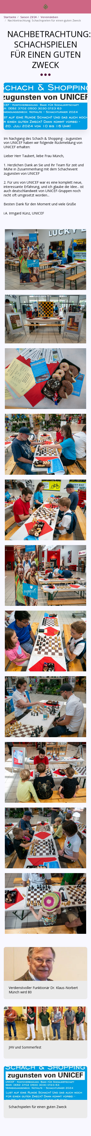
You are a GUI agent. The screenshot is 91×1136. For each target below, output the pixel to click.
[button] (5, 6)
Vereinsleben (49, 17)
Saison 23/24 (28, 17)
